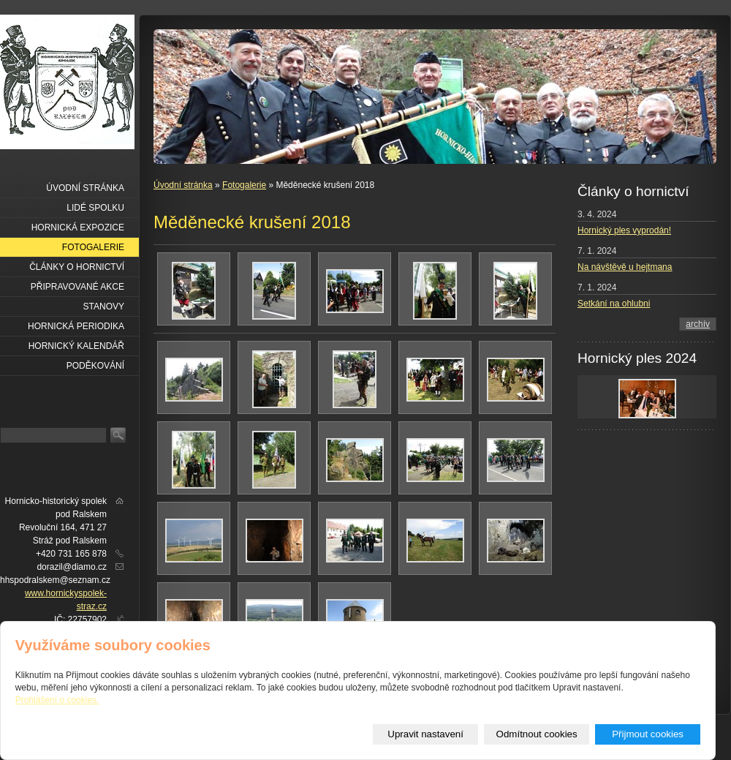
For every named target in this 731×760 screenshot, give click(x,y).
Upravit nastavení (425, 734)
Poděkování (95, 366)
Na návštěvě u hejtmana (624, 267)
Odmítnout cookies (536, 734)
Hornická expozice (77, 227)
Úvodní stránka (183, 185)
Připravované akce (77, 287)
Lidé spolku (95, 208)
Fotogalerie (244, 185)
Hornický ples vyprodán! (624, 230)
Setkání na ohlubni (613, 303)
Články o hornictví (76, 267)
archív (698, 324)
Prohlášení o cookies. (57, 700)
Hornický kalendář (76, 346)
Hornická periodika (76, 326)
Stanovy (103, 306)
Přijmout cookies (647, 734)
